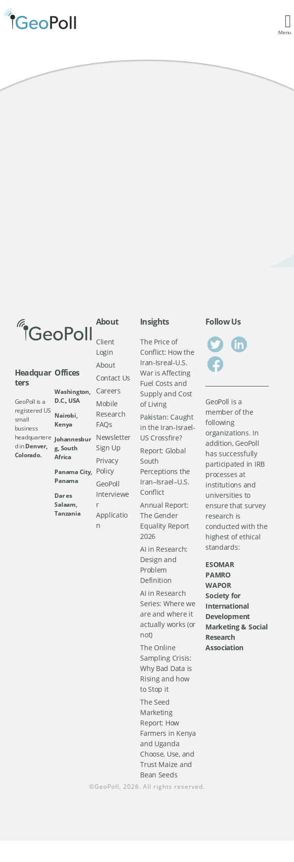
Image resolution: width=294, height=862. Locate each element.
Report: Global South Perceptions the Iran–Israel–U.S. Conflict (165, 471)
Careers (108, 390)
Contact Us (113, 378)
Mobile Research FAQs (111, 414)
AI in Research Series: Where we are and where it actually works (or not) (168, 613)
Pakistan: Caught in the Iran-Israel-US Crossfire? (168, 427)
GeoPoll (107, 786)
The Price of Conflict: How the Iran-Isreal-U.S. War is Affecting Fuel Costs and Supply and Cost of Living (167, 373)
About (105, 365)
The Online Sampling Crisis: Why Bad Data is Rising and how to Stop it (166, 668)
